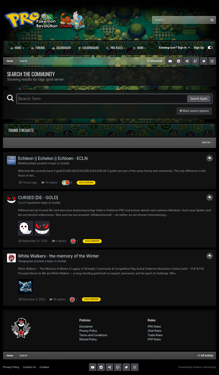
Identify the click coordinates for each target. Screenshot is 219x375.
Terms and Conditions (93, 335)
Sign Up (199, 47)
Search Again (198, 98)
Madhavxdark (27, 163)
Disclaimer (86, 326)
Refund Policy (88, 339)
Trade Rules (155, 335)
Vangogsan (25, 261)
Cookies (44, 367)
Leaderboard (88, 48)
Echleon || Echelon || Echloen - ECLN (53, 158)
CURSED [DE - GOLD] (38, 197)
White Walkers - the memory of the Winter (58, 256)
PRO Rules (115, 48)
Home (17, 48)
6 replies (59, 241)
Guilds (65, 163)
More (139, 48)
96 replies (57, 299)
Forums (37, 48)
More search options (194, 110)
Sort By (207, 142)
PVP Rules (154, 339)
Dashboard (61, 48)
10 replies (49, 182)
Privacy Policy (88, 330)
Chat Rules (154, 330)
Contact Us (29, 367)
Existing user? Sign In (174, 48)
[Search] (169, 20)
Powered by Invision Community (197, 367)
